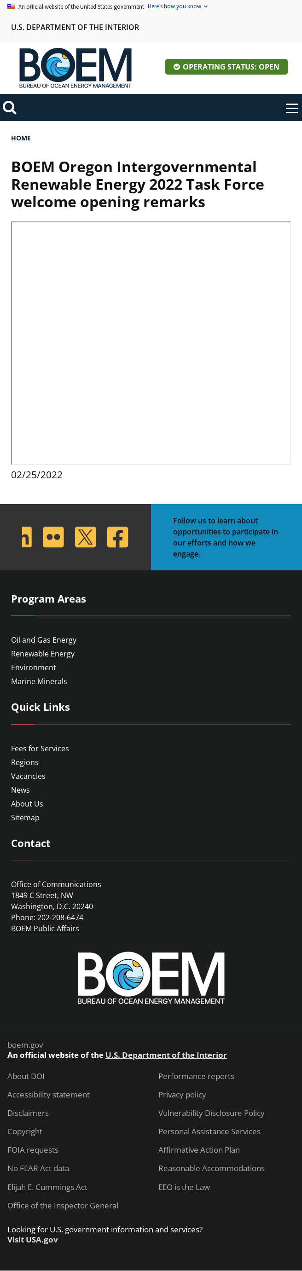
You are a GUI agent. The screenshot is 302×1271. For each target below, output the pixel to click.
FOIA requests (32, 1150)
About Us (27, 804)
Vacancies (28, 776)
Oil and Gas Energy (43, 640)
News (20, 790)
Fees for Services (40, 748)
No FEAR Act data (38, 1168)
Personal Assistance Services (209, 1131)
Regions (25, 762)
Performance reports (196, 1076)
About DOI (26, 1076)
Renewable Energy (43, 654)
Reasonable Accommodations (211, 1168)
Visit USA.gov (32, 1240)
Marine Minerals (39, 681)
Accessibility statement (48, 1095)
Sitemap (25, 818)
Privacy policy (182, 1095)
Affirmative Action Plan (199, 1150)
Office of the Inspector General (62, 1206)
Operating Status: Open (231, 67)
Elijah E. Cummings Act (47, 1187)
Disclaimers (28, 1113)
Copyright (24, 1131)
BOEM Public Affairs (45, 928)
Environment (33, 667)
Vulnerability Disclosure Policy (211, 1113)
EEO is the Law (184, 1187)
